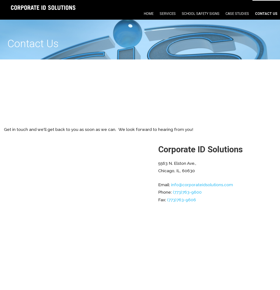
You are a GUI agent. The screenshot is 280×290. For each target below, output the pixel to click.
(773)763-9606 (181, 199)
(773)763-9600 (187, 192)
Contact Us (266, 14)
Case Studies (237, 14)
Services (168, 14)
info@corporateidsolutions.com (202, 184)
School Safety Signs (200, 14)
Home (149, 14)
